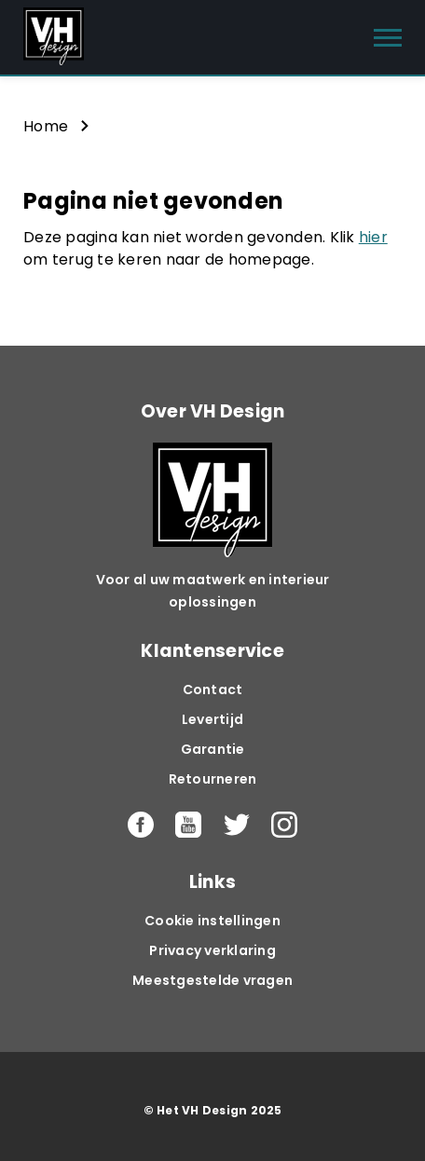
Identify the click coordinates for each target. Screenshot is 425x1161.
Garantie (213, 749)
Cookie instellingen (212, 920)
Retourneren (213, 779)
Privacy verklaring (212, 950)
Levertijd (212, 719)
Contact (213, 689)
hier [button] (373, 237)
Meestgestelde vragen (212, 980)
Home (45, 126)
